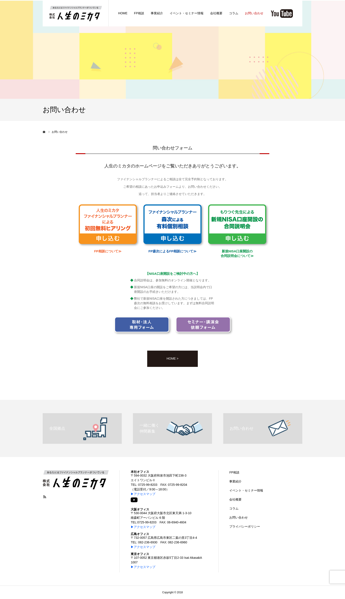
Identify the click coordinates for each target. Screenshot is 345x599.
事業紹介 (157, 13)
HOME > (172, 358)
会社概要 (216, 13)
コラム (233, 13)
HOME (122, 13)
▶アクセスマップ (143, 494)
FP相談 (139, 13)
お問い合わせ (254, 13)
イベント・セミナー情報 (187, 13)
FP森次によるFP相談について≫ (172, 251)
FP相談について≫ (107, 251)
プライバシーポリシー (244, 526)
